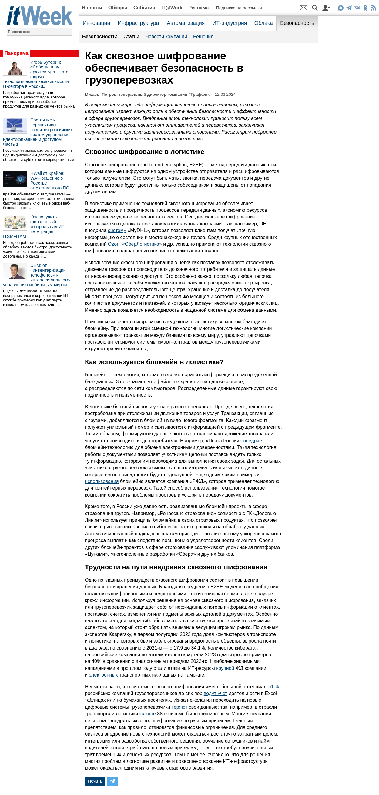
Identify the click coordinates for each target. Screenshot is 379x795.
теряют (179, 707)
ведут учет (215, 693)
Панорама (17, 53)
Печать (95, 781)
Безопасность (20, 32)
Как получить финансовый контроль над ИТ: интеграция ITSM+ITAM (34, 227)
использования (102, 481)
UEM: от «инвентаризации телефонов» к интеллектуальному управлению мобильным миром (36, 275)
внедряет (253, 440)
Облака (263, 23)
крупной (225, 668)
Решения (203, 36)
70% (274, 686)
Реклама (198, 7)
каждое (147, 713)
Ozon (113, 244)
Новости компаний (166, 36)
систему (117, 230)
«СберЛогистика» (142, 244)
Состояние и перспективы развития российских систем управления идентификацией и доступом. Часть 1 (38, 132)
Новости (92, 7)
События (144, 7)
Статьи (131, 36)
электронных (103, 674)
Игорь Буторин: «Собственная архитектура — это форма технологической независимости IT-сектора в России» (36, 74)
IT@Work (172, 7)
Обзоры (117, 7)
